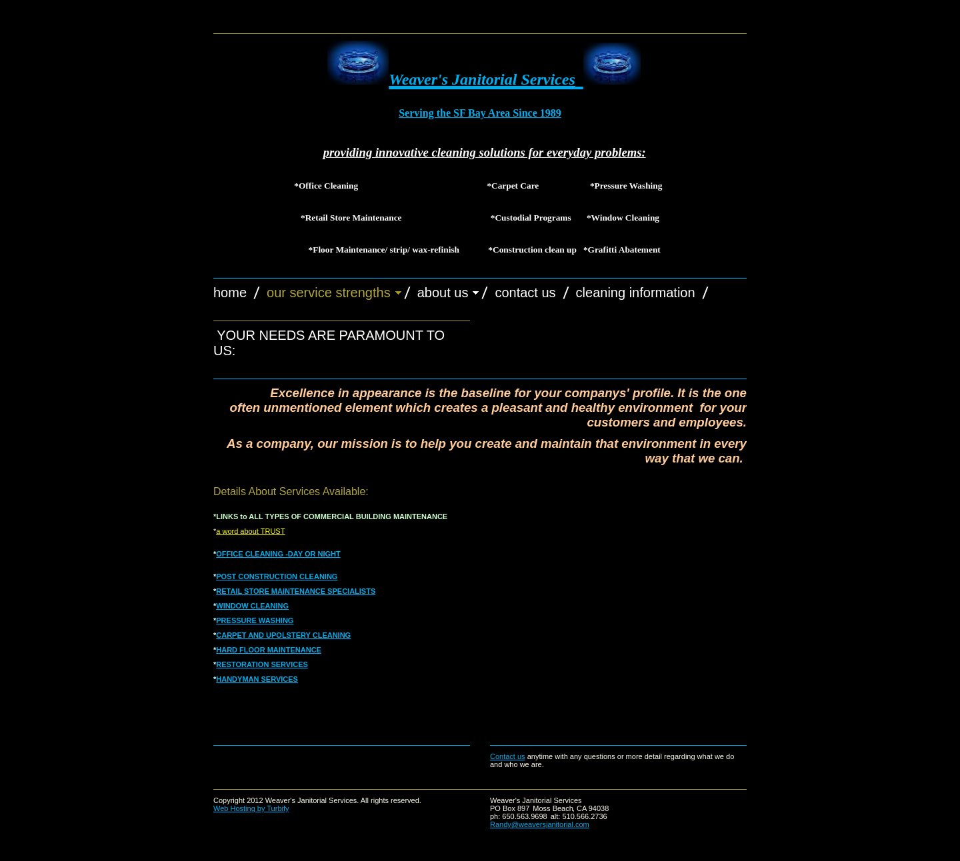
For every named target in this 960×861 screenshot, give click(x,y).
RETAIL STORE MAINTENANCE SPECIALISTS (295, 591)
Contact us (507, 756)
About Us (443, 292)
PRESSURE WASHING (254, 620)
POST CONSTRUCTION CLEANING (276, 576)
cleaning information (635, 292)
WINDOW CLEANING (252, 606)
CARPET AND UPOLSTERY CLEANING (283, 635)
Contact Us (525, 292)
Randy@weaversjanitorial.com (539, 824)
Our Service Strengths (329, 292)
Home (230, 292)
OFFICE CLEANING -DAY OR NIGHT (278, 554)
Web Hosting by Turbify (251, 808)
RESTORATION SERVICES (262, 664)
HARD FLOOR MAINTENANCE (268, 650)
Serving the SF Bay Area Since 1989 (480, 113)
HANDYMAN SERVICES (257, 679)
